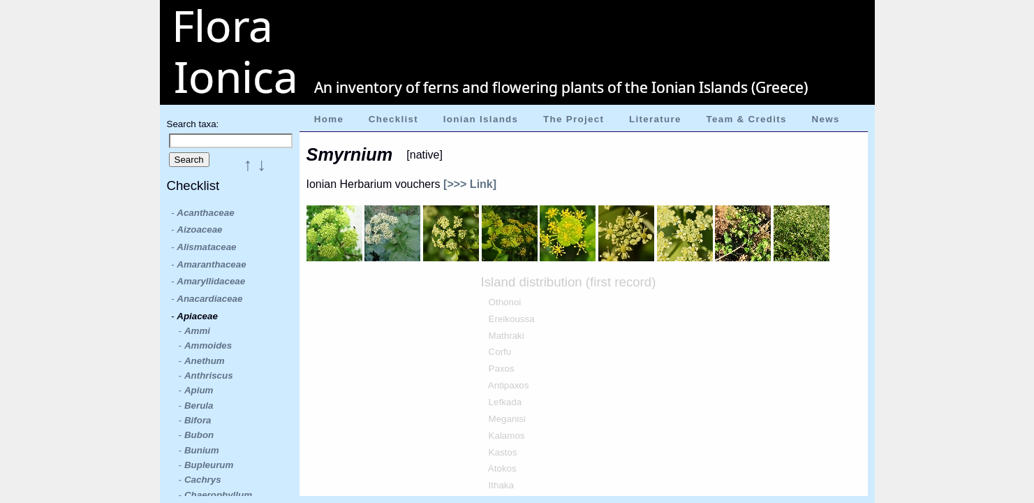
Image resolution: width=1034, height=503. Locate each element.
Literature (655, 119)
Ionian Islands (481, 119)
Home (329, 119)
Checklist (393, 119)
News (826, 119)
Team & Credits (746, 119)
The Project (573, 119)
